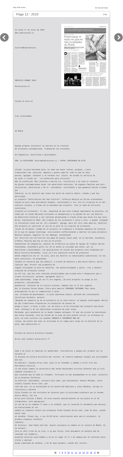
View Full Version (103, 8)
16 (91, 452)
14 (83, 452)
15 (87, 452)
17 (95, 452)
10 (68, 452)
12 (76, 452)
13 (80, 452)
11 (72, 452)
